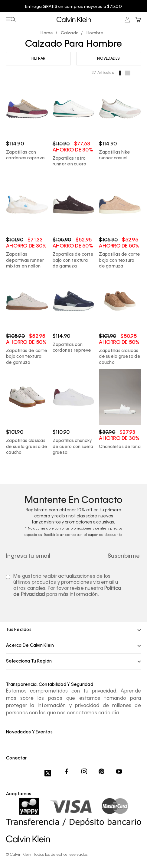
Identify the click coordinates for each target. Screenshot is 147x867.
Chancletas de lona (120, 447)
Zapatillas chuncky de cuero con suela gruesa (73, 447)
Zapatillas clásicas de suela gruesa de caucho (119, 357)
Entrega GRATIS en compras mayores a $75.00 (73, 7)
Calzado (70, 33)
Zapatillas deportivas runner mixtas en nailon (25, 260)
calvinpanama (48, 33)
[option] (73, 7)
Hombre (95, 33)
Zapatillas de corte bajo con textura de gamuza (73, 260)
